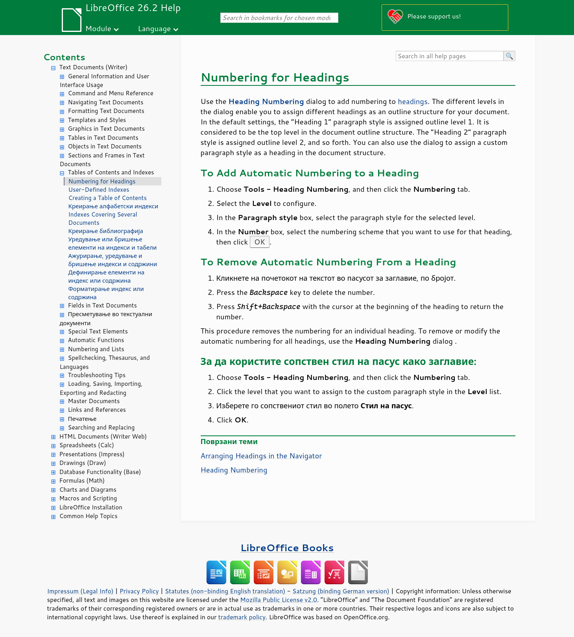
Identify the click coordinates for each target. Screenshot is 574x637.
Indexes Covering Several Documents (102, 218)
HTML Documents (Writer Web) (103, 436)
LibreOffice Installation (90, 507)
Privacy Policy (139, 591)
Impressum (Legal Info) (80, 591)
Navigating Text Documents (106, 102)
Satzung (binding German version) (340, 591)
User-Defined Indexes (98, 189)
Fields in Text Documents (102, 305)
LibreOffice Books (287, 547)
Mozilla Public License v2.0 (278, 599)
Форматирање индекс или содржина (106, 293)
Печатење (82, 419)
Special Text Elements (98, 331)
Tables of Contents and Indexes (111, 172)
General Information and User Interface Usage (104, 80)
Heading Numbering (234, 470)
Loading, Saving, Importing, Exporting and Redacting (101, 388)
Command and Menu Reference (110, 93)
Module (98, 28)
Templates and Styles (97, 120)
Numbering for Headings (102, 181)
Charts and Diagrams (87, 489)
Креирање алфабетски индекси (113, 206)
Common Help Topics (88, 516)
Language (154, 28)
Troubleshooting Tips (97, 375)
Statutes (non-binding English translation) (225, 591)
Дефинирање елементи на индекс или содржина (106, 276)
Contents (64, 57)
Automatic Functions (96, 340)
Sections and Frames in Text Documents (102, 160)
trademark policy (242, 617)
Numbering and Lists (96, 349)
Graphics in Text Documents (106, 128)
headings (413, 101)
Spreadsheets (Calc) (86, 445)
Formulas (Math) (82, 480)
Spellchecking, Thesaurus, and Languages (105, 362)
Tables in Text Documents (103, 137)
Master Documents (94, 401)
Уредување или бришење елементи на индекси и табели (112, 243)
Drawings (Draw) (82, 463)
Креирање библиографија (105, 231)
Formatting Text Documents (106, 111)
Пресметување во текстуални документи (106, 318)
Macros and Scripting (88, 498)
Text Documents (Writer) (93, 67)
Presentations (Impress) (92, 454)
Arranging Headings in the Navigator (261, 455)
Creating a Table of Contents (107, 198)
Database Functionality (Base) (100, 472)
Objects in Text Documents (105, 146)
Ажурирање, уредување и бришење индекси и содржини (112, 260)
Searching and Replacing (101, 427)
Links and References (97, 410)
